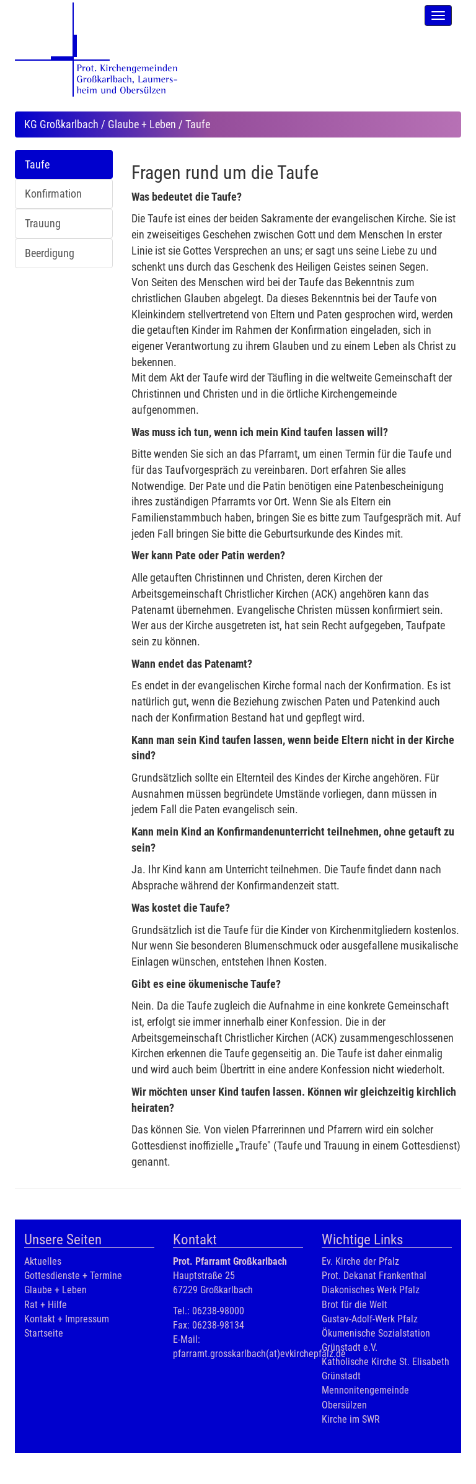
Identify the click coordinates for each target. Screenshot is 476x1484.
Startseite (43, 1333)
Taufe (37, 164)
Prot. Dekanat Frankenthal (374, 1275)
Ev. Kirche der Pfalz (360, 1261)
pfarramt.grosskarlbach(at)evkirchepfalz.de (259, 1354)
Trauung (43, 223)
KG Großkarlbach (61, 124)
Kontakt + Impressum (66, 1319)
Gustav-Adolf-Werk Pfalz (370, 1319)
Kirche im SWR (351, 1419)
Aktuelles (42, 1261)
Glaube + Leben (142, 124)
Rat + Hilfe (45, 1305)
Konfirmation (53, 193)
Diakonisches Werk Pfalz (371, 1290)
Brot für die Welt (354, 1305)
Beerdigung (49, 253)
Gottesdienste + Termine (73, 1275)
